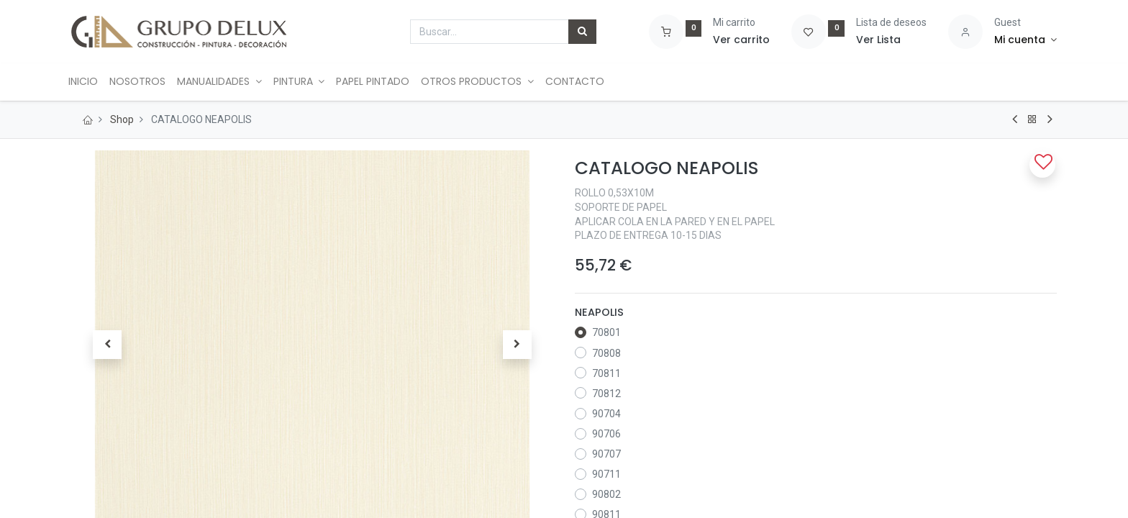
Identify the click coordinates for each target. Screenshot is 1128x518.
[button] (107, 345)
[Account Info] (1025, 40)
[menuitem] (91, 82)
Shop (122, 119)
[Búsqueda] (582, 31)
